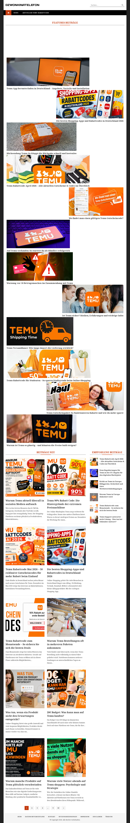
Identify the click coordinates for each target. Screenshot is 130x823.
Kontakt (51, 817)
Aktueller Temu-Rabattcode (35, 13)
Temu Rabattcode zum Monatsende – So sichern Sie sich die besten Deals (22, 644)
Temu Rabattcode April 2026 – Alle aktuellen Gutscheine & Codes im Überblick (112, 461)
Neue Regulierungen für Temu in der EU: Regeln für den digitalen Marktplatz (111, 472)
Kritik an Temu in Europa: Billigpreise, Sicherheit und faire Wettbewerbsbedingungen (111, 485)
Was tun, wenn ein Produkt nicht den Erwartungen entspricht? (22, 716)
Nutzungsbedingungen (68, 817)
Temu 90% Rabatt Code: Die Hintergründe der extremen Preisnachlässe (64, 504)
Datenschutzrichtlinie (35, 817)
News (16, 13)
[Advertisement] (65, 42)
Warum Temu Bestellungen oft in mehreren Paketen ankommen (65, 644)
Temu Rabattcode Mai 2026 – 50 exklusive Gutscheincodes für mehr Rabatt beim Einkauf (24, 573)
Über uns (109, 817)
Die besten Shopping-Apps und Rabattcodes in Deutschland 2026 (65, 573)
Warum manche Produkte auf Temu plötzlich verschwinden (23, 782)
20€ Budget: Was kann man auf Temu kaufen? (65, 714)
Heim (20, 817)
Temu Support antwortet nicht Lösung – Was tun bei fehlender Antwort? (111, 519)
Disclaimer (97, 817)
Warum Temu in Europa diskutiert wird (110, 495)
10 (58, 808)
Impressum (84, 817)
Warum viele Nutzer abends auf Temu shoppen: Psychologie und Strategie (66, 784)
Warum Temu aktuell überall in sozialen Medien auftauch (25, 502)
